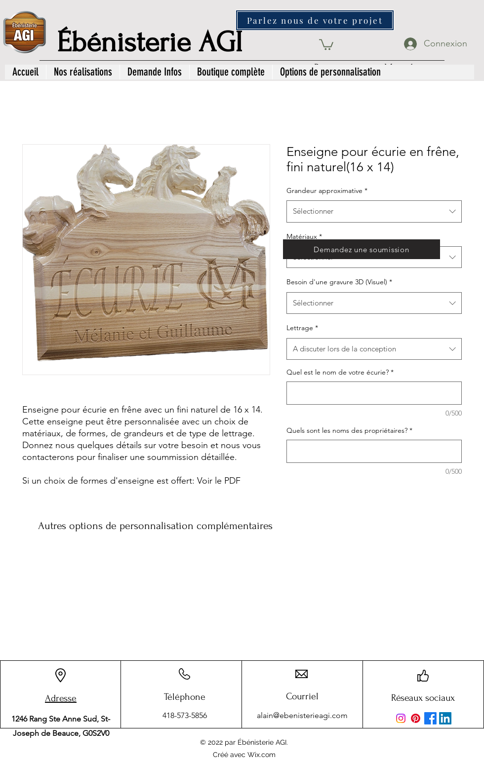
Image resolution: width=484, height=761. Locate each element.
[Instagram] (401, 718)
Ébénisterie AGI (149, 42)
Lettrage (302, 327)
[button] (326, 44)
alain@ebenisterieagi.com (302, 715)
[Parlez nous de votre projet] (315, 20)
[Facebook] (430, 718)
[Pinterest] (415, 718)
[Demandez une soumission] (361, 249)
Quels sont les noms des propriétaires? (349, 430)
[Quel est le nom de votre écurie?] (374, 393)
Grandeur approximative (326, 190)
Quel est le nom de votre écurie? (340, 372)
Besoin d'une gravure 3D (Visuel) (339, 281)
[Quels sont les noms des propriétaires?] (374, 451)
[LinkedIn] (445, 718)
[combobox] (374, 211)
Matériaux (304, 236)
